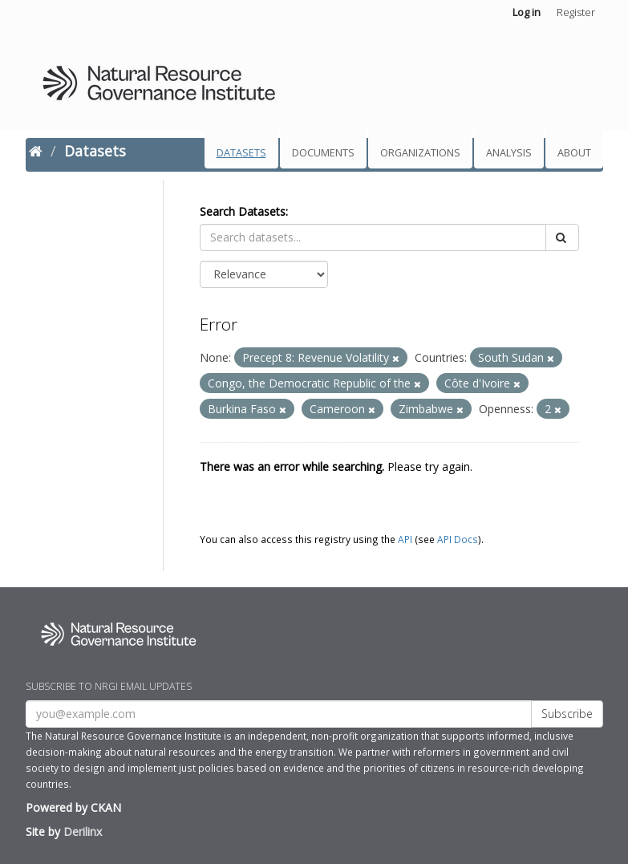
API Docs (457, 539)
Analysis (509, 153)
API (405, 539)
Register (576, 12)
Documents (323, 153)
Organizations (420, 153)
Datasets (241, 153)
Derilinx (82, 831)
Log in (527, 12)
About (574, 153)
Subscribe (567, 713)
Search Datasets (243, 211)
